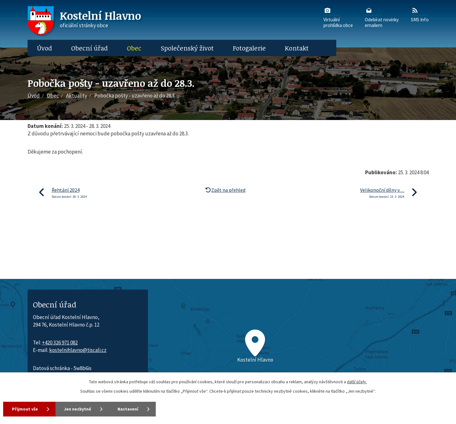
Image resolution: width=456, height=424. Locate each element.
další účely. (357, 382)
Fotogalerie (249, 48)
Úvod (44, 48)
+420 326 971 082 (60, 342)
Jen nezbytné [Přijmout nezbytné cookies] (78, 409)
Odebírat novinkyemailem (382, 17)
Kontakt (297, 48)
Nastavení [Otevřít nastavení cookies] (128, 409)
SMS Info (420, 14)
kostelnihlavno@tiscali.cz (78, 350)
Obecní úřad (89, 48)
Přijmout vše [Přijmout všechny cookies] (25, 409)
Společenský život (187, 48)
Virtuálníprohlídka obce (338, 17)
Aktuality (76, 95)
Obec (134, 48)
